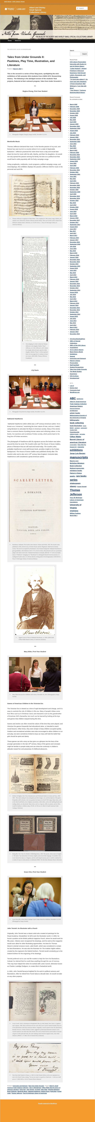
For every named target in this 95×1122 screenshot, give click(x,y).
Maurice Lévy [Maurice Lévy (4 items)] (74, 461)
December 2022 (75, 154)
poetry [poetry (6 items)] (72, 476)
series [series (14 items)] (73, 479)
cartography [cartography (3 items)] (84, 428)
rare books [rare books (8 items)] (81, 476)
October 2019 (74, 200)
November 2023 (75, 139)
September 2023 (75, 141)
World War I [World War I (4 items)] (73, 515)
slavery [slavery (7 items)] (73, 486)
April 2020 (73, 194)
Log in (72, 385)
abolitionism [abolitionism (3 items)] (80, 398)
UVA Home (7, 1)
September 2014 (75, 290)
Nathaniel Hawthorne (34, 1091)
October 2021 (74, 172)
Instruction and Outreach (20, 1086)
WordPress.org (74, 392)
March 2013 (73, 327)
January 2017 (74, 240)
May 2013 (73, 323)
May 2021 (73, 178)
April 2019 (73, 205)
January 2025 (74, 124)
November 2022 (75, 157)
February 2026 (74, 106)
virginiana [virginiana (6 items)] (74, 511)
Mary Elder (44, 1089)
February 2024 (74, 135)
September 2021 (75, 174)
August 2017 (74, 227)
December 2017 (75, 220)
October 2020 (74, 189)
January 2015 (74, 281)
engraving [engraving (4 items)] (81, 447)
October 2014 (74, 288)
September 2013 (75, 314)
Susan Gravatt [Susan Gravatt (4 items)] (81, 486)
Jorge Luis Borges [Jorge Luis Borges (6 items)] (77, 453)
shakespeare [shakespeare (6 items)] (75, 483)
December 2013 (75, 307)
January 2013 (74, 331)
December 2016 (75, 242)
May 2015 (73, 273)
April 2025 (73, 122)
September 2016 (75, 244)
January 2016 (74, 257)
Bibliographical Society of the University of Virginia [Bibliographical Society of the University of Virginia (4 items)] (78, 416)
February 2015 (74, 279)
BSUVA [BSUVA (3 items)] (72, 428)
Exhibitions (73, 354)
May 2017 (73, 231)
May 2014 (73, 297)
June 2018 (73, 211)
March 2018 (73, 216)
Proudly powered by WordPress (47, 1103)
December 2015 (75, 259)
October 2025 (74, 113)
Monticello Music (22, 1091)
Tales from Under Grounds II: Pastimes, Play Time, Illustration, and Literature (31, 61)
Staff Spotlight (74, 365)
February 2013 (74, 329)
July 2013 (73, 318)
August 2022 (74, 161)
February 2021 (74, 183)
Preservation (74, 363)
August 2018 (74, 209)
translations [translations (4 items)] (74, 502)
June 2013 (73, 321)
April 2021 (73, 181)
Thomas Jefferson (16, 1093)
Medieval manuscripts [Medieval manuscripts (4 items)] (77, 468)
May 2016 (73, 251)
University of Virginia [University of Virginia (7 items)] (75, 506)
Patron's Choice (75, 360)
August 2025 (74, 115)
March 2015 (73, 277)
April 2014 (73, 299)
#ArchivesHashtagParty (77, 339)
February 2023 (74, 152)
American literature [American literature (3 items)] (75, 408)
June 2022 (73, 163)
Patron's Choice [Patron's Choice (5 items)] (76, 473)
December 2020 (75, 185)
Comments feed (75, 390)
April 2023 (73, 148)
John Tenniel (30, 1089)
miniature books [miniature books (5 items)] (76, 470)
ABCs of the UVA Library (78, 345)
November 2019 (75, 198)
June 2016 (73, 248)
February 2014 (74, 303)
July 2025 (73, 117)
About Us (18, 40)
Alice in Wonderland (35, 1087)
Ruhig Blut (53, 1091)
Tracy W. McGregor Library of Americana (35, 1093)
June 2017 (73, 229)
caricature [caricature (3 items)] (77, 428)
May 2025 (73, 120)
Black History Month (76, 352)
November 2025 (75, 111)
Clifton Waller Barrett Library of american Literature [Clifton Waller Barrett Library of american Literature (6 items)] (78, 439)
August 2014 (74, 292)
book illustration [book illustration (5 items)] (76, 426)
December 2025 (75, 109)
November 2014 (75, 286)
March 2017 (73, 235)
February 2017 (74, 238)
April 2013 (73, 325)
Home (10, 40)
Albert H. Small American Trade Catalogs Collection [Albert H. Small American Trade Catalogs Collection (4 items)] (78, 403)
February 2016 (74, 255)
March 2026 (73, 104)
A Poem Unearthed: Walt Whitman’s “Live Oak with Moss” (78, 86)
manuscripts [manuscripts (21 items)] (79, 457)
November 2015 (75, 262)
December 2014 (75, 283)
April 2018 (73, 213)
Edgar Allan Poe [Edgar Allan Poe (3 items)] (82, 444)
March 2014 (73, 301)
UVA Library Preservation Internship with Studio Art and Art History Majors (78, 64)
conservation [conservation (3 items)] (73, 444)
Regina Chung (45, 1091)
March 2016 (73, 253)
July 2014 (73, 294)
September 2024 (75, 128)
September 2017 (75, 224)
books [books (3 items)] (84, 425)
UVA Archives (74, 376)
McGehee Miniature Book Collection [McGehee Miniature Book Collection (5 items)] (77, 464)
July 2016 (73, 246)
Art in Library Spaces (76, 349)
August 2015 (74, 268)
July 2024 (73, 133)
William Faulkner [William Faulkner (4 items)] (75, 513)
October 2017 (74, 222)
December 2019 (75, 196)
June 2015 (73, 270)
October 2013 (74, 312)
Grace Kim (23, 1089)
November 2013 (75, 310)
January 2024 (74, 137)
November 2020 (75, 187)
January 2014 (74, 305)
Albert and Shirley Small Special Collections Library (37, 10)
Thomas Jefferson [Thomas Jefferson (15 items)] (76, 492)
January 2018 (74, 218)
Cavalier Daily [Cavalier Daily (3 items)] (73, 430)
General (72, 356)
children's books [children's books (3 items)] (74, 434)
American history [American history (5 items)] (76, 406)
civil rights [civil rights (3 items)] (82, 434)
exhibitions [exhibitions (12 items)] (76, 450)
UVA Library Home (18, 1)
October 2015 (74, 264)
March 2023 (73, 150)
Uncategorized (74, 378)
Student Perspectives (77, 367)
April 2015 (73, 275)
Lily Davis (37, 1089)
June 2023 (73, 144)
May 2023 (73, 146)
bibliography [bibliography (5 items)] (74, 420)
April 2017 (73, 233)
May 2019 (73, 203)
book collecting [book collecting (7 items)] (77, 423)
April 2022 (73, 165)
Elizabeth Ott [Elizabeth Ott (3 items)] (73, 447)
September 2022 (75, 159)
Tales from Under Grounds (36, 1086)
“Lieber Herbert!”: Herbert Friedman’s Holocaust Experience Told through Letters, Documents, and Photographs (78, 73)
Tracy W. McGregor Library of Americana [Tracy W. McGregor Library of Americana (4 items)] (76, 499)
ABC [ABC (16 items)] (73, 398)
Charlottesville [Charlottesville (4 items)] (74, 432)
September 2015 (75, 266)
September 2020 (75, 192)
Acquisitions (74, 347)
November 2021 (75, 170)
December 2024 (75, 126)
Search (72, 50)
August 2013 (74, 316)
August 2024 (74, 130)
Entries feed (74, 388)
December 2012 (75, 334)
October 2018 (74, 207)
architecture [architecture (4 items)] (74, 410)
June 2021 (73, 176)
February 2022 (74, 168)
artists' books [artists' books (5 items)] (75, 413)
